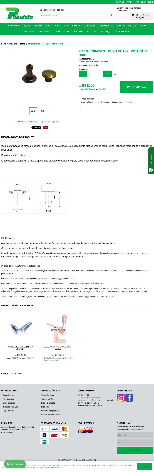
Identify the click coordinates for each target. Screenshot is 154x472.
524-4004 (125, 2)
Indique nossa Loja (10, 407)
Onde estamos (9, 403)
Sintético (44, 32)
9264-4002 (145, 2)
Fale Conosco (135, 8)
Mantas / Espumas (126, 26)
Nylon (143, 26)
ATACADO (92, 32)
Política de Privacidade (50, 415)
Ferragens (89, 26)
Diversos (78, 32)
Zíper (48, 26)
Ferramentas (106, 26)
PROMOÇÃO (106, 32)
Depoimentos (123, 32)
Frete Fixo (45, 407)
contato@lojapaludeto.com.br (90, 405)
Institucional (9, 391)
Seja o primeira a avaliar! (89, 65)
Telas (66, 32)
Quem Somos (122, 8)
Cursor (38, 26)
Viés (66, 26)
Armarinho (14, 26)
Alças (27, 26)
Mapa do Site (8, 411)
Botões (76, 26)
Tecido (56, 32)
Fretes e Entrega (48, 403)
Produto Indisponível (58, 329)
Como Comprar (47, 395)
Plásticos (29, 32)
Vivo (57, 26)
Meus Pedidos (124, 10)
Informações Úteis (51, 391)
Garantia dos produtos (50, 411)
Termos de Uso (47, 399)
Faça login (60, 10)
